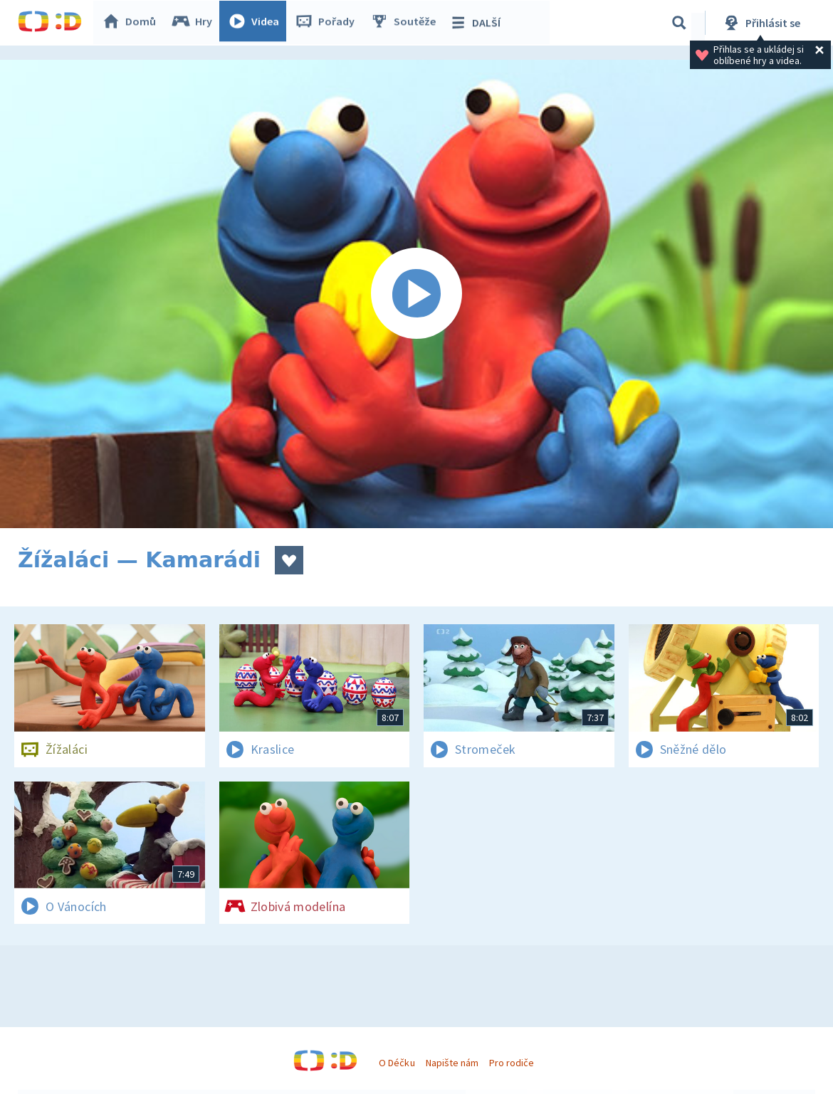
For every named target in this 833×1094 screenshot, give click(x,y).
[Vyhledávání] (679, 23)
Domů (132, 22)
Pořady (328, 22)
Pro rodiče (511, 1062)
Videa (257, 22)
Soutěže (406, 22)
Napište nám (452, 1062)
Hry (195, 22)
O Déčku (396, 1062)
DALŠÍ (478, 22)
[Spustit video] (416, 294)
